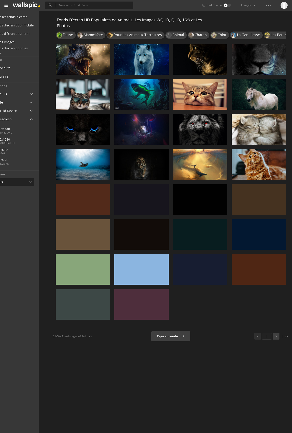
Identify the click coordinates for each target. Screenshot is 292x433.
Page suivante (173, 336)
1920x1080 (18, 139)
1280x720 (17, 160)
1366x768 (17, 149)
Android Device (18, 111)
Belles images (17, 42)
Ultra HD (13, 94)
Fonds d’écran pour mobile (27, 25)
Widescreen (16, 119)
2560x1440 (33, 129)
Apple (11, 102)
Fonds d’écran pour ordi (25, 34)
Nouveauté (19, 68)
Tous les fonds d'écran (24, 17)
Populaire (18, 76)
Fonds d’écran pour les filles (24, 50)
